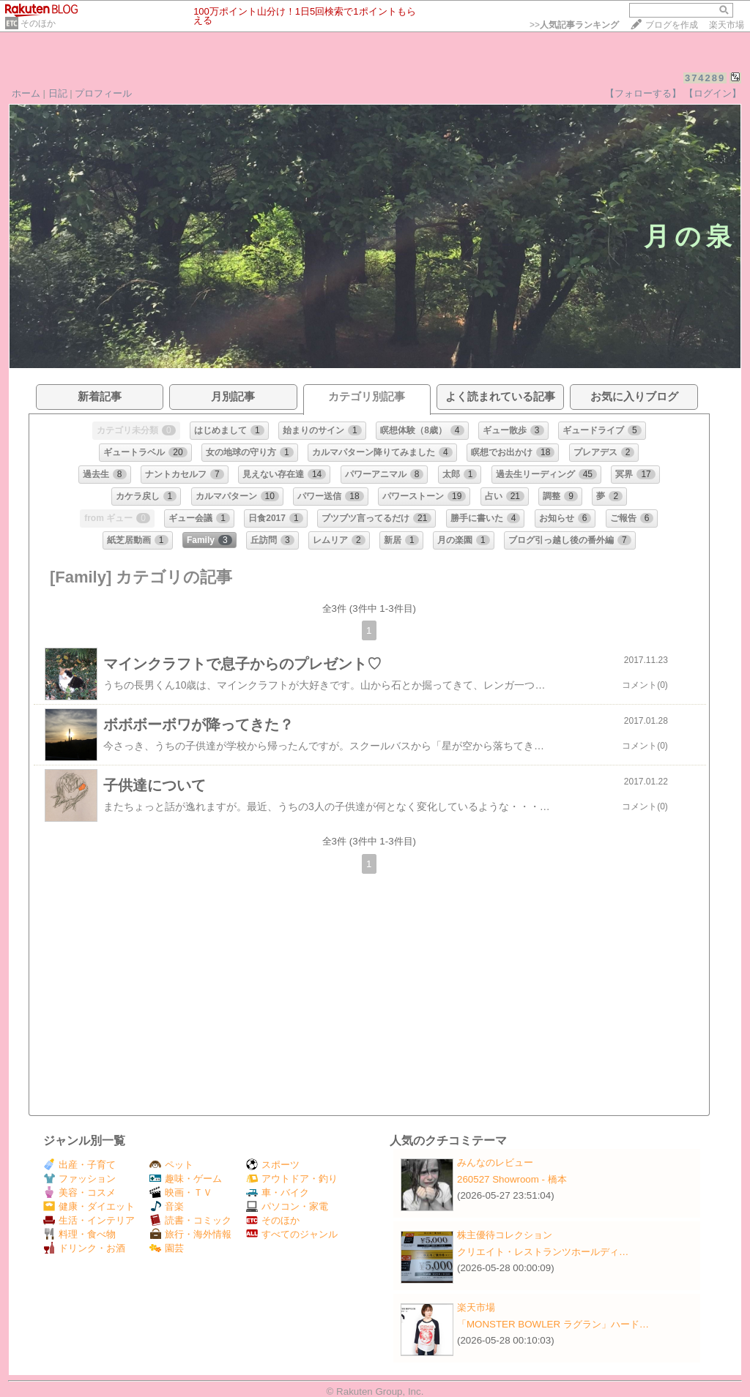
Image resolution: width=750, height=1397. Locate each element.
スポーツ (273, 1164)
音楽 (166, 1206)
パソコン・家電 (287, 1206)
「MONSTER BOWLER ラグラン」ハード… (553, 1324)
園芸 (166, 1248)
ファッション (79, 1178)
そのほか (38, 23)
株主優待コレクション (504, 1234)
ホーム (26, 93)
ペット (171, 1164)
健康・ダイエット (89, 1206)
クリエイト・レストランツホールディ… (542, 1251)
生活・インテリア (89, 1220)
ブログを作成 (671, 25)
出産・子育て (79, 1164)
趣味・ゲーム (185, 1178)
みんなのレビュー (495, 1162)
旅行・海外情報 (190, 1234)
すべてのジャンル (292, 1234)
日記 (57, 93)
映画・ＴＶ (180, 1192)
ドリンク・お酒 (84, 1248)
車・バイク (277, 1192)
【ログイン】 (712, 93)
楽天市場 (726, 25)
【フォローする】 (643, 93)
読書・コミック (190, 1220)
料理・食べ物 (79, 1234)
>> (574, 25)
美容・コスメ (79, 1192)
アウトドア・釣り (292, 1178)
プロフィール (103, 93)
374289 (705, 77)
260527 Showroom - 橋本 (512, 1179)
